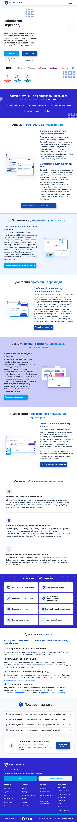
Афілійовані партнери (29, 795)
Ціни (5, 795)
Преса (24, 799)
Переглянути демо (55, 779)
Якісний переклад (44, 327)
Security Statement (65, 810)
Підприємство (8, 799)
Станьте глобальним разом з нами (19, 265)
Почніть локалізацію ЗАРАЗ (54, 464)
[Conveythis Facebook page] (23, 818)
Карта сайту (25, 805)
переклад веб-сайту (33, 99)
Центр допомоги (45, 792)
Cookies (60, 807)
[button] (11, 788)
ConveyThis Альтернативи (44, 802)
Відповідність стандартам (62, 799)
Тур (5, 805)
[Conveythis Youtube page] (30, 818)
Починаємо (43, 788)
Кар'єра (24, 802)
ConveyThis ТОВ (67, 818)
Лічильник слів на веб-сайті (47, 796)
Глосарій (19, 693)
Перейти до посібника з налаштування (38, 206)
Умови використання (64, 794)
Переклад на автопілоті (15, 397)
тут (29, 652)
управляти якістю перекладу (53, 693)
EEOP (59, 803)
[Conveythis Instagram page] (27, 818)
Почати (11, 54)
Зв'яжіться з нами (63, 745)
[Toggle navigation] (70, 3)
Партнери (25, 792)
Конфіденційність (63, 791)
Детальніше (29, 54)
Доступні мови (8, 802)
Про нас (24, 788)
